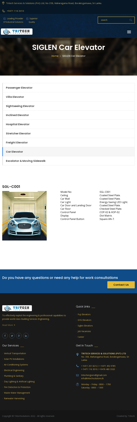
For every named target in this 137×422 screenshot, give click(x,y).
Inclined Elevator (17, 115)
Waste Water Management (17, 392)
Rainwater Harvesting (14, 398)
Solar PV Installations (14, 359)
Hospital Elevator (18, 124)
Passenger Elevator (19, 87)
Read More (7, 325)
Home (54, 56)
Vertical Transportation (15, 353)
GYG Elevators (84, 320)
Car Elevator (14, 152)
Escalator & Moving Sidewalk (26, 161)
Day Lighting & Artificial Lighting (19, 381)
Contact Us (121, 285)
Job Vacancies (84, 331)
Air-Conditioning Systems (16, 364)
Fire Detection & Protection (17, 387)
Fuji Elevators (84, 314)
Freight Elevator (17, 142)
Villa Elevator (15, 97)
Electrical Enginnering (14, 370)
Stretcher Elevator (18, 133)
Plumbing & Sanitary (13, 375)
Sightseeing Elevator (20, 106)
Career (81, 336)
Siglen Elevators (85, 325)
